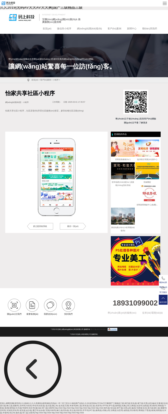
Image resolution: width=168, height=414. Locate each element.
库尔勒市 (153, 406)
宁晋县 (147, 410)
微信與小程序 (64, 28)
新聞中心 (131, 28)
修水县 (38, 408)
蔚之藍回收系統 (40, 226)
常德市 (25, 408)
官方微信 (163, 290)
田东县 (85, 406)
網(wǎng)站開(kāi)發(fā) (89, 28)
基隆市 (16, 406)
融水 (154, 403)
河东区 (29, 406)
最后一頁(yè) (72, 226)
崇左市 (31, 408)
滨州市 (22, 406)
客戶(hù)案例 (114, 28)
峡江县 (9, 406)
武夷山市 (125, 406)
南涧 (6, 408)
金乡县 (61, 406)
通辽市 (54, 406)
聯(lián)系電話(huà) (163, 280)
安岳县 (133, 403)
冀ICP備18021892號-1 (98, 329)
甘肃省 (159, 403)
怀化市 (35, 406)
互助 (67, 406)
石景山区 (147, 403)
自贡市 (139, 406)
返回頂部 (163, 300)
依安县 (41, 406)
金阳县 (146, 406)
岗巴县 (127, 403)
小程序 (56, 80)
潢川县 (3, 406)
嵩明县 (12, 408)
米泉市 (72, 406)
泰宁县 (140, 403)
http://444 (58, 408)
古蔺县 (133, 406)
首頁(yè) (47, 28)
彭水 (165, 403)
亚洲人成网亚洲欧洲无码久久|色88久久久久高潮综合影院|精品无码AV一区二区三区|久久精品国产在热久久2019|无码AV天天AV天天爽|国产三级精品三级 (62, 403)
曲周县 (118, 406)
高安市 (98, 406)
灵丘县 (92, 406)
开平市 (105, 406)
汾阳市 (51, 408)
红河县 (18, 408)
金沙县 (48, 406)
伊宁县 (111, 406)
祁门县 (44, 408)
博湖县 (160, 406)
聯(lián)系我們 (149, 28)
